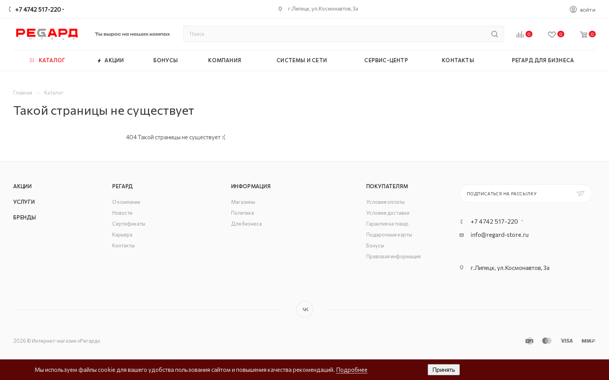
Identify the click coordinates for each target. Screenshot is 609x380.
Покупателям (387, 186)
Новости (122, 213)
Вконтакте (304, 309)
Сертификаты (128, 224)
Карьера (122, 234)
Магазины (243, 202)
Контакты (123, 245)
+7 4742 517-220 (38, 9)
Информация (251, 186)
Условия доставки (387, 213)
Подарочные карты (389, 234)
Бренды (24, 217)
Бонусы (375, 245)
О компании (126, 202)
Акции (22, 186)
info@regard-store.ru (500, 234)
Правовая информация (393, 256)
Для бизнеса (246, 224)
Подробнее (351, 369)
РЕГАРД (122, 186)
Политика (242, 213)
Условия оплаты (385, 202)
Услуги (24, 202)
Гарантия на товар (387, 224)
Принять (443, 369)
